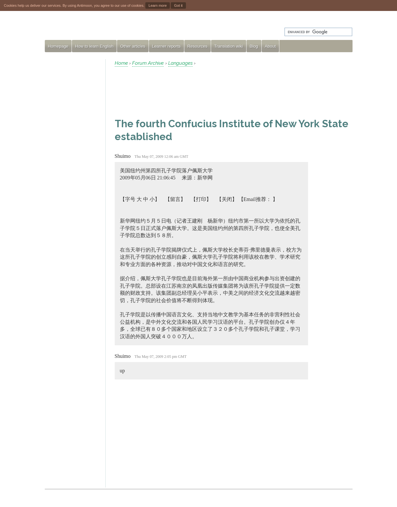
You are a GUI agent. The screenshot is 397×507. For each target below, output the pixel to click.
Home (121, 63)
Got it (178, 5)
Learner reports (166, 46)
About (270, 46)
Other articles (132, 46)
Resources (198, 46)
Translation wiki (228, 46)
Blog (254, 46)
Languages (180, 63)
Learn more (158, 5)
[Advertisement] (72, 156)
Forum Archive (148, 63)
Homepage (58, 46)
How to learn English (94, 46)
